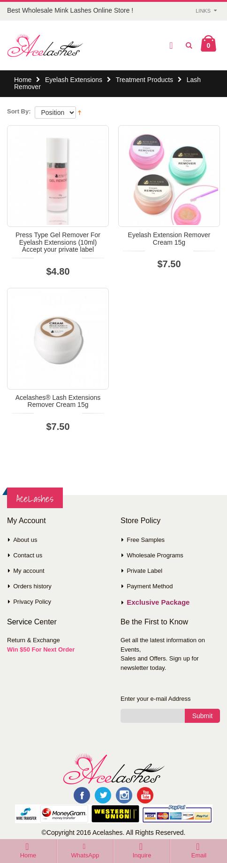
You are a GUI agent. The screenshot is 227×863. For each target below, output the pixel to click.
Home (22, 79)
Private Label (144, 570)
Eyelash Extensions (73, 79)
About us (25, 539)
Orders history (32, 586)
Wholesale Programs (155, 555)
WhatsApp (85, 855)
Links (203, 11)
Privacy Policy (32, 601)
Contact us (27, 555)
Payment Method (150, 586)
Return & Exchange (33, 640)
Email (199, 855)
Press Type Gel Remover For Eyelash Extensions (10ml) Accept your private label (57, 242)
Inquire (142, 855)
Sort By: (19, 111)
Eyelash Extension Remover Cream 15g (169, 238)
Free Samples (146, 539)
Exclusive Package (158, 602)
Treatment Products (144, 79)
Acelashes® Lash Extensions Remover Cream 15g (58, 401)
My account (28, 570)
